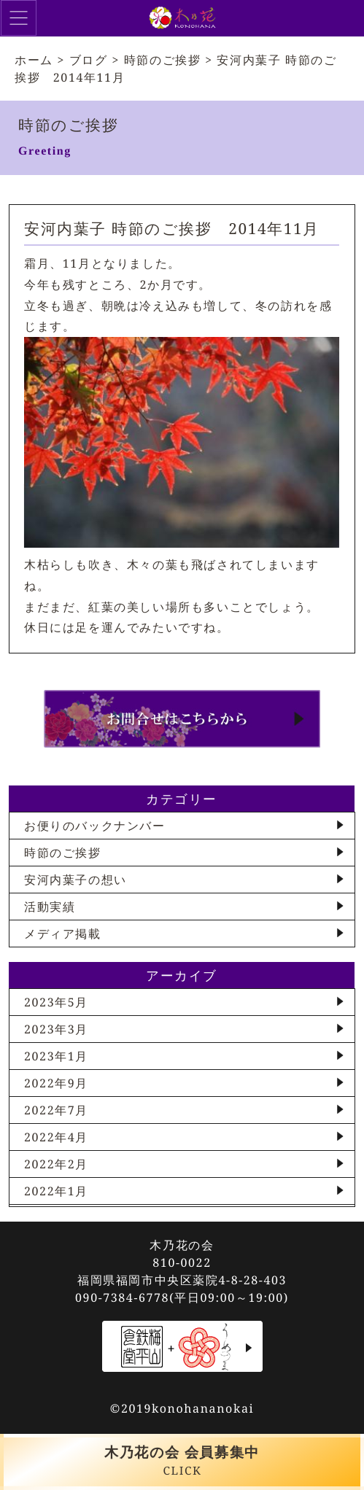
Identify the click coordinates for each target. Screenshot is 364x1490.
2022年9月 (56, 1083)
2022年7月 (56, 1110)
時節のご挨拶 (62, 853)
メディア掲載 (62, 934)
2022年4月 (56, 1137)
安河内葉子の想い (75, 880)
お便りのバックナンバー (95, 826)
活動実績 (49, 907)
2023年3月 (56, 1029)
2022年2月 (56, 1164)
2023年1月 (56, 1056)
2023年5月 (56, 1002)
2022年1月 (56, 1191)
